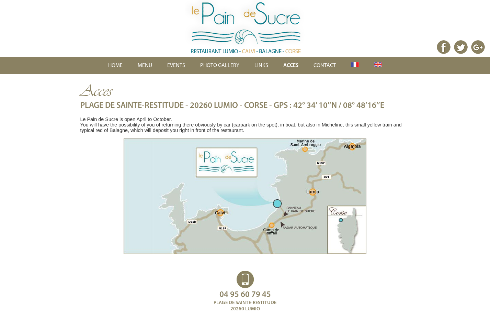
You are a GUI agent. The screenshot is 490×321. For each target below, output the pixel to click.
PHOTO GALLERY (219, 65)
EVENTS (176, 65)
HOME (115, 65)
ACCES (290, 65)
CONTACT (325, 65)
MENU (145, 65)
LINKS (261, 65)
